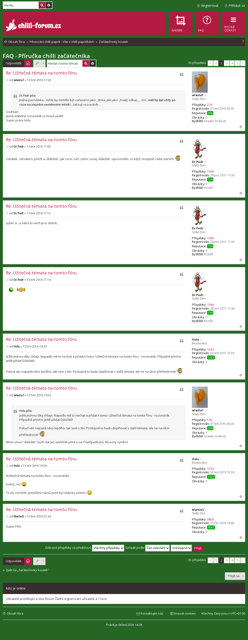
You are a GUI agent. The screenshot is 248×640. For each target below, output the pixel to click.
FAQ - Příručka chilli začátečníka (46, 56)
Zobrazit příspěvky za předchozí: (84, 547)
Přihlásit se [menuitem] (236, 5)
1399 (210, 171)
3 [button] (227, 63)
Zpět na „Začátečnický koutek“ (27, 570)
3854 (210, 519)
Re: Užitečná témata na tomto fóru (41, 73)
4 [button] (232, 63)
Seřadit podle (147, 547)
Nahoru (241, 126)
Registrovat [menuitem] (210, 5)
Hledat (42, 5)
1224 (210, 349)
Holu (195, 339)
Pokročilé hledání (48, 5)
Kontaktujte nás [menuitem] (152, 613)
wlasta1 (197, 95)
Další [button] (242, 63)
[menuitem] (207, 23)
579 (209, 105)
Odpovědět (13, 63)
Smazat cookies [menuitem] (184, 613)
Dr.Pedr (197, 162)
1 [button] (216, 63)
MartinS (198, 510)
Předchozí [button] (210, 63)
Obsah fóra (15, 613)
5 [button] (237, 63)
